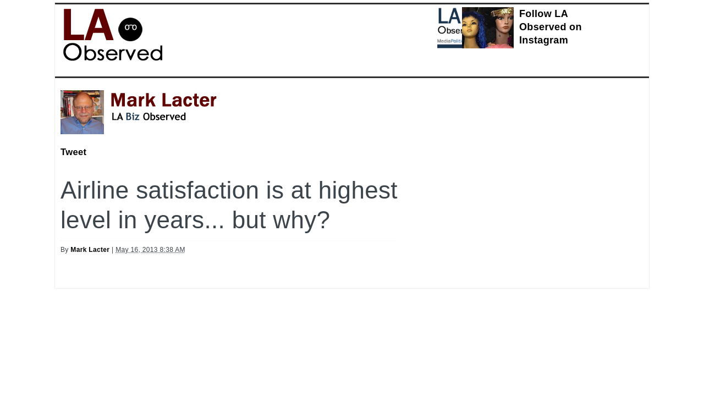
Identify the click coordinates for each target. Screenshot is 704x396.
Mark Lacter (89, 250)
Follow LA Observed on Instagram (550, 27)
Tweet (73, 152)
